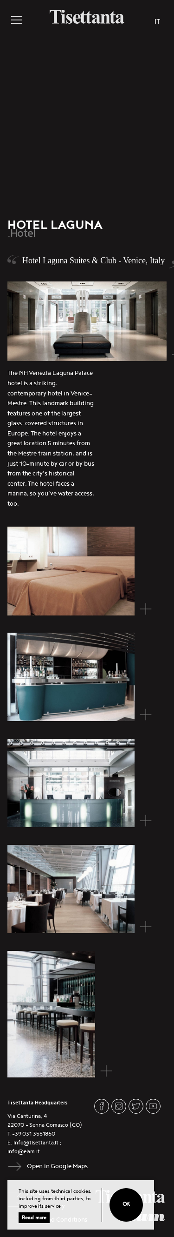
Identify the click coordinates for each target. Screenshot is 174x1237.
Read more (34, 1218)
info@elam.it (23, 1151)
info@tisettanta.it (36, 1142)
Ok (126, 1204)
